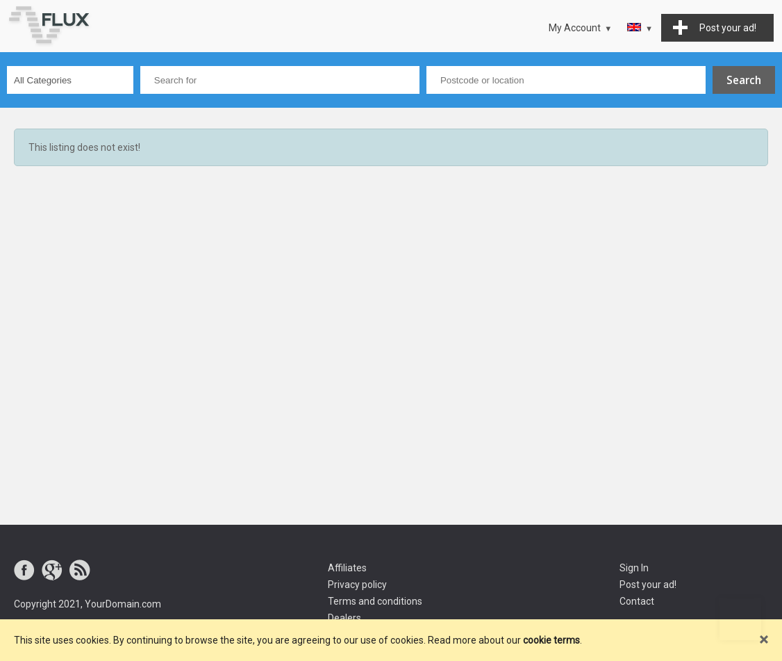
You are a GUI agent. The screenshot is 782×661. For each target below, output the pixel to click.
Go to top (740, 619)
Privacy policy (357, 584)
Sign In (634, 567)
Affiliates (347, 567)
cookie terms (551, 640)
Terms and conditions (375, 601)
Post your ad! (647, 584)
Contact (636, 601)
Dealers (344, 617)
